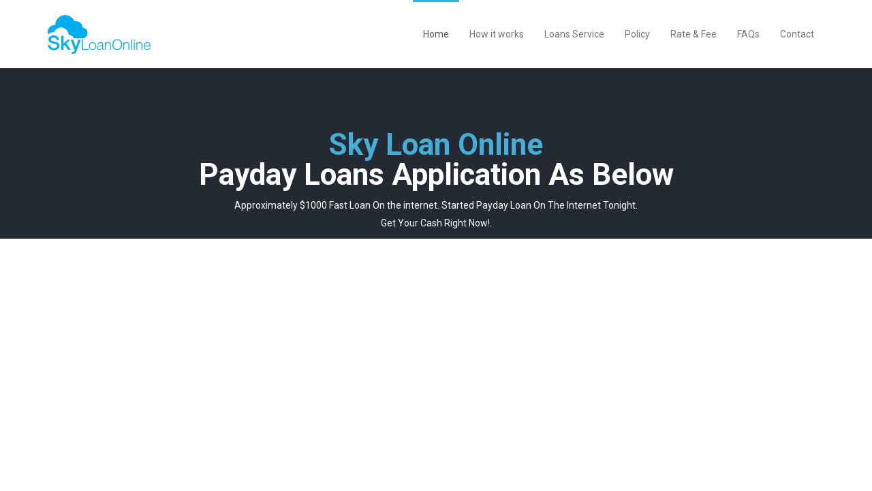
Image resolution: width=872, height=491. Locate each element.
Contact (797, 34)
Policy (637, 34)
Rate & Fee (693, 34)
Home (436, 34)
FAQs (748, 34)
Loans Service (574, 34)
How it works (496, 34)
